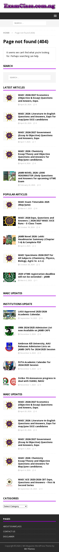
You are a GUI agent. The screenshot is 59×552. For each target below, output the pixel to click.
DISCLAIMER (8, 536)
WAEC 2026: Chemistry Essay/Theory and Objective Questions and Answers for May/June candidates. (34, 155)
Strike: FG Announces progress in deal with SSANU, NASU (37, 379)
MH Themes (29, 549)
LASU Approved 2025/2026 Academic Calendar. (32, 313)
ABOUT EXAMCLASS (12, 526)
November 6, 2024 (28, 353)
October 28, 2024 (27, 264)
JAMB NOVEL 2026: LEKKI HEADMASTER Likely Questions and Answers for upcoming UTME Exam (37, 177)
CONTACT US (9, 531)
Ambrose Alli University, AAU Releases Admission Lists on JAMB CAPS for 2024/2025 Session (36, 346)
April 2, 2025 (25, 246)
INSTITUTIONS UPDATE (17, 304)
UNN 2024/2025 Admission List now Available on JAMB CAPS (35, 329)
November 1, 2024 (28, 385)
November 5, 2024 (28, 369)
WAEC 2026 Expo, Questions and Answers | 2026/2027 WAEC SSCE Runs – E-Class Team (36, 220)
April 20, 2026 (25, 104)
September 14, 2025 (28, 318)
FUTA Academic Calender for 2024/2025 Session (34, 363)
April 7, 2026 (25, 142)
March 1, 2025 (26, 208)
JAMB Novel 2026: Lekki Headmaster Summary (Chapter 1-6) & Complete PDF (36, 239)
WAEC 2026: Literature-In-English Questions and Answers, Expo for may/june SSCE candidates (37, 116)
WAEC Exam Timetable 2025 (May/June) (33, 203)
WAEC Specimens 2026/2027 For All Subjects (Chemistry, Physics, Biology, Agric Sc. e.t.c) (36, 258)
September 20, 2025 (28, 489)
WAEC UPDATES (12, 394)
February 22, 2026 (27, 185)
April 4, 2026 (25, 163)
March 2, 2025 (26, 280)
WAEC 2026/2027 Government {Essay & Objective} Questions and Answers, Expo (35, 135)
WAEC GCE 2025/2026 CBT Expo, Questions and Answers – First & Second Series (36, 482)
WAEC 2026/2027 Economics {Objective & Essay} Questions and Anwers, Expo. (35, 97)
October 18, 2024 (27, 227)
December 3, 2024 (28, 334)
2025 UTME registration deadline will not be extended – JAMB (36, 275)
